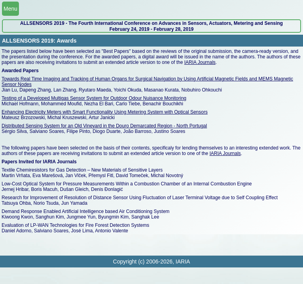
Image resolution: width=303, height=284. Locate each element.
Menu (10, 9)
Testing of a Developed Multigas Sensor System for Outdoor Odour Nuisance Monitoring (94, 98)
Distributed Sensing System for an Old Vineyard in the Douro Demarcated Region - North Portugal (104, 126)
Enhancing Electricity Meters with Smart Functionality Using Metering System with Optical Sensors (105, 112)
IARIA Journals (199, 62)
